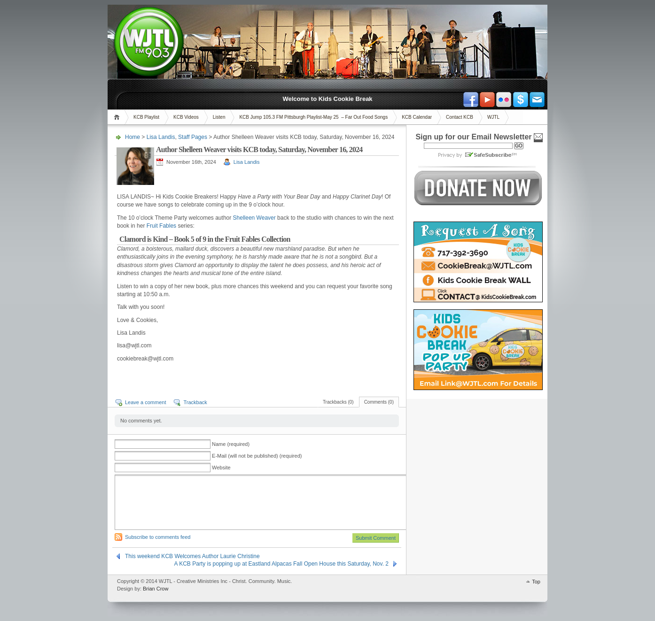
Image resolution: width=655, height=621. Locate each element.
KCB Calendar (417, 117)
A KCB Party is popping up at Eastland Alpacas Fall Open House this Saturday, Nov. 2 (281, 563)
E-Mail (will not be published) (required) (257, 456)
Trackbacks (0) (338, 402)
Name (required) (231, 444)
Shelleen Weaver (254, 218)
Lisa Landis (161, 137)
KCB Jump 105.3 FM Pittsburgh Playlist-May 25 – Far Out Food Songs (313, 117)
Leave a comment (145, 402)
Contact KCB (459, 117)
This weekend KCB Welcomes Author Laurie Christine (192, 556)
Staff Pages (192, 137)
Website (221, 467)
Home (118, 117)
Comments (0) (379, 402)
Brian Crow (155, 588)
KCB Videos (186, 117)
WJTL (493, 117)
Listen (219, 117)
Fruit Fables (161, 225)
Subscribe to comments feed (157, 537)
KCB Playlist (146, 117)
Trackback (195, 402)
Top (536, 581)
